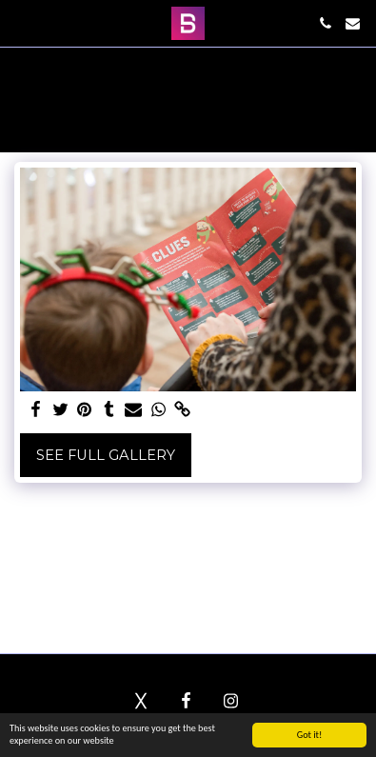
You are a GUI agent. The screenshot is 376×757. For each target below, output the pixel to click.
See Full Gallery (105, 455)
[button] (21, 23)
